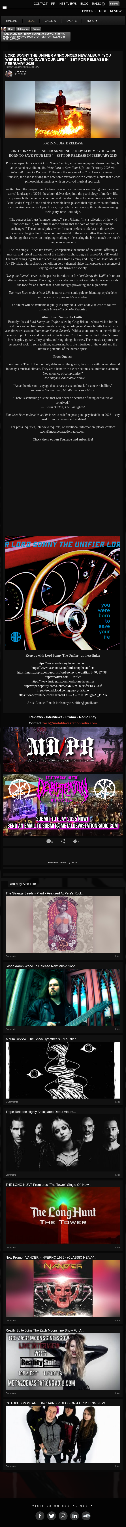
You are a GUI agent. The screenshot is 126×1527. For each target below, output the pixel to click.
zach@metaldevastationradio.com (69, 723)
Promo (71, 717)
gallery (50, 20)
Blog (10, 29)
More (92, 20)
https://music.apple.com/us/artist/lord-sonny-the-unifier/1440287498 (62, 672)
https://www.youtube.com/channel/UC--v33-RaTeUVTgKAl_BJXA (62, 695)
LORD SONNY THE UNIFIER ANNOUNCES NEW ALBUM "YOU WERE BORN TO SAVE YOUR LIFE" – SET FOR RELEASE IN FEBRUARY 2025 (34, 37)
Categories (23, 29)
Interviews (54, 717)
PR (53, 3)
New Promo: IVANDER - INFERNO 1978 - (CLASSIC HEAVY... (51, 1257)
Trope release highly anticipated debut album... (41, 1112)
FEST (102, 11)
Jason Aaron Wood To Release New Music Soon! (41, 966)
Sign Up (114, 4)
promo (36, 29)
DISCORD (89, 11)
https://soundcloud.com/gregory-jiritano (63, 690)
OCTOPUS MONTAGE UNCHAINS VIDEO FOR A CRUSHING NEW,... (57, 1403)
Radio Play (87, 717)
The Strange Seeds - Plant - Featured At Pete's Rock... (45, 893)
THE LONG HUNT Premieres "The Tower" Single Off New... (48, 1185)
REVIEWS (116, 11)
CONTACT (41, 3)
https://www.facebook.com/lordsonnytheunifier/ (63, 668)
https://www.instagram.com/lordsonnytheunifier (63, 681)
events (72, 20)
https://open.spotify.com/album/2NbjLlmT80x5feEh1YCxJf (63, 686)
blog (31, 20)
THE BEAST (21, 71)
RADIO (96, 3)
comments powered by (62, 862)
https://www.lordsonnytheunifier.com (62, 663)
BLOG (84, 3)
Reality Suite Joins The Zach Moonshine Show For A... (45, 1330)
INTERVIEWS (68, 3)
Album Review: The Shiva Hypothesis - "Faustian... (42, 1039)
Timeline (12, 20)
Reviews (36, 717)
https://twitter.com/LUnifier (63, 677)
